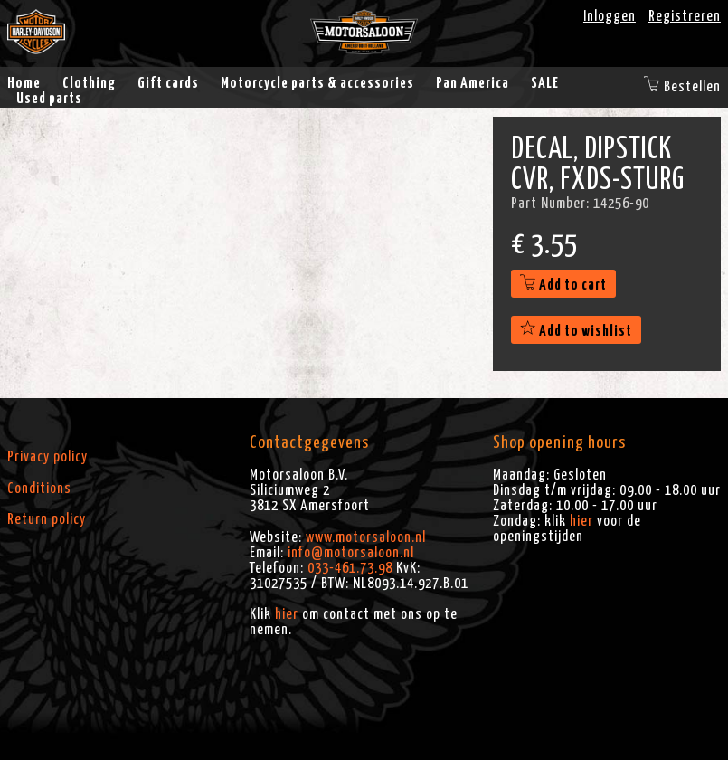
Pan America (472, 83)
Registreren (684, 16)
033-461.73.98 (349, 568)
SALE (545, 83)
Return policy (46, 519)
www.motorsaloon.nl (366, 537)
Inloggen (609, 16)
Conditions (39, 488)
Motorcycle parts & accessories (317, 83)
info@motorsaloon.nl (351, 553)
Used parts (49, 98)
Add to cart (563, 285)
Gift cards (168, 83)
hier (286, 614)
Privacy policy (47, 457)
